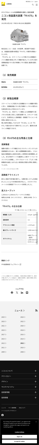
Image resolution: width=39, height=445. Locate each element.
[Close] (36, 422)
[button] (33, 5)
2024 (22, 317)
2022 (22, 321)
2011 (3, 347)
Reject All (19, 437)
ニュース (18, 310)
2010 (22, 347)
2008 (22, 352)
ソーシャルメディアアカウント (8, 410)
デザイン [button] (4, 381)
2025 (3, 317)
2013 (3, 343)
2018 (22, 330)
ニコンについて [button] (7, 371)
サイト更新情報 (12, 408)
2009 (3, 352)
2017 (3, 334)
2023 (3, 321)
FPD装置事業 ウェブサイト (11, 264)
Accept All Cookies (19, 442)
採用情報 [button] (4, 397)
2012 (22, 343)
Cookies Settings (19, 433)
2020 (22, 326)
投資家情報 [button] (5, 392)
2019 (3, 330)
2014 (22, 339)
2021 (3, 326)
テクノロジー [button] (6, 376)
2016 (22, 334)
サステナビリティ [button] (7, 387)
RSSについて (22, 408)
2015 (3, 339)
